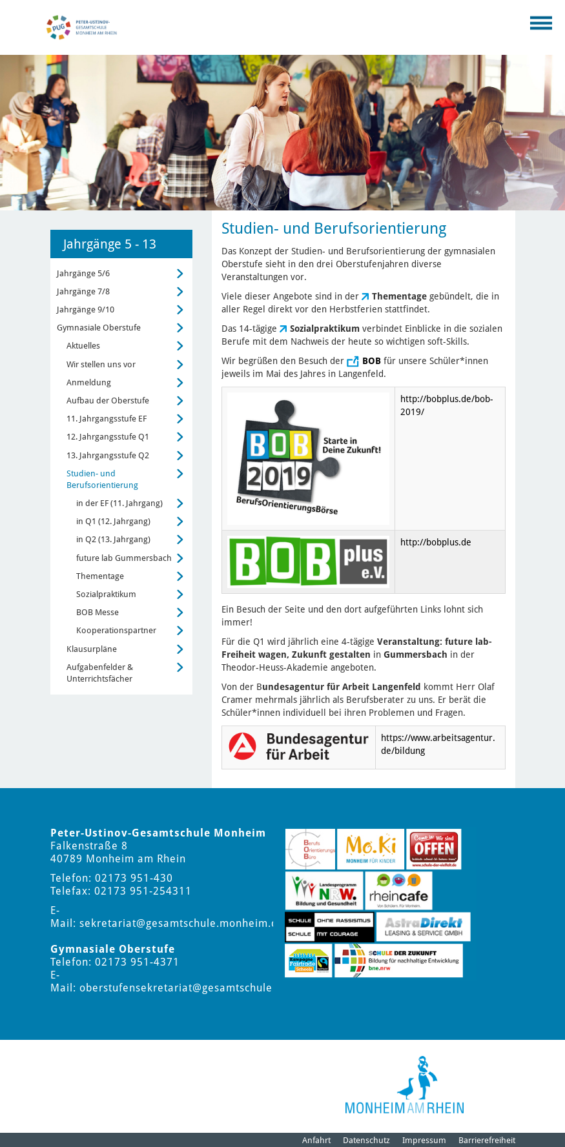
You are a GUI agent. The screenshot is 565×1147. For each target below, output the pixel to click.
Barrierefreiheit (486, 1140)
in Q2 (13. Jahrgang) (113, 539)
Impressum (424, 1140)
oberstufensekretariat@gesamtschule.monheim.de (209, 988)
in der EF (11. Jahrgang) (119, 503)
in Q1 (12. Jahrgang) (113, 521)
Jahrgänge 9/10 (85, 309)
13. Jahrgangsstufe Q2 (108, 455)
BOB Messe (97, 612)
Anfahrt (316, 1140)
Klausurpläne (92, 649)
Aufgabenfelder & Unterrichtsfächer (100, 673)
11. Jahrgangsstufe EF (107, 418)
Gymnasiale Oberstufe (99, 327)
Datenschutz (366, 1140)
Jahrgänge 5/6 (83, 273)
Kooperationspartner (116, 630)
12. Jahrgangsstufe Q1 (108, 437)
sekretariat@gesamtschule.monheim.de (181, 923)
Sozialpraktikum (106, 594)
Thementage (100, 576)
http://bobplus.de (435, 542)
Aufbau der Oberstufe (108, 400)
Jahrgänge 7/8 (83, 291)
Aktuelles (83, 345)
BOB (371, 361)
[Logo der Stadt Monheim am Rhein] (404, 1084)
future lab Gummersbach (124, 558)
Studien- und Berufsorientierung (102, 479)
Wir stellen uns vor (101, 364)
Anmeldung (89, 382)
